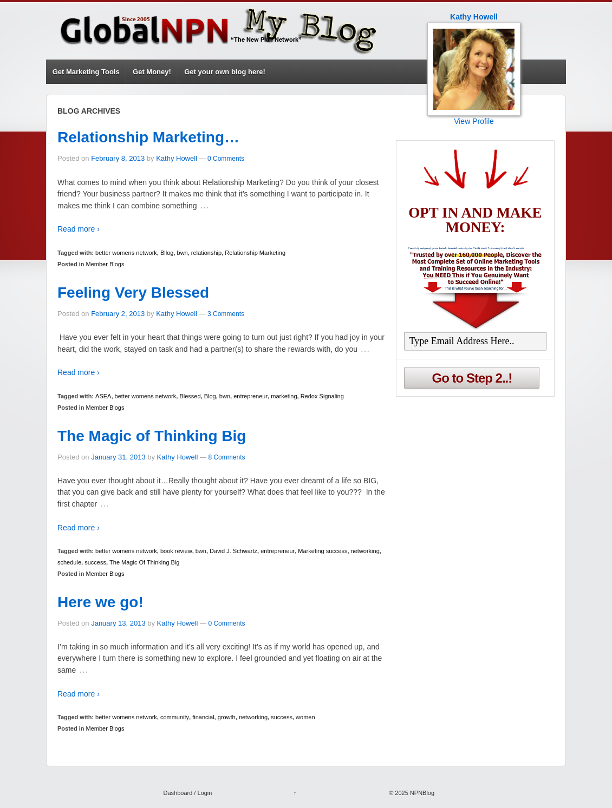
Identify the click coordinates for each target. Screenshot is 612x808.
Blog (210, 396)
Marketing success (322, 551)
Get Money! (152, 72)
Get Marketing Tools (86, 72)
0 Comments (225, 158)
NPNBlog (421, 793)
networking (365, 551)
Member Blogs (105, 264)
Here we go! (100, 602)
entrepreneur (250, 396)
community (174, 717)
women (305, 717)
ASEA (103, 396)
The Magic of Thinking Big (151, 436)
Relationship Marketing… (148, 137)
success (95, 562)
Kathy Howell (176, 158)
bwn (182, 252)
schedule (69, 562)
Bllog (166, 252)
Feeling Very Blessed (133, 292)
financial (203, 717)
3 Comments (225, 314)
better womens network (126, 252)
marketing (284, 396)
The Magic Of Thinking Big (144, 562)
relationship (206, 252)
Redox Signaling (322, 396)
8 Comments (226, 457)
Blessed (189, 396)
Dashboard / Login (187, 793)
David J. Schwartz (233, 551)
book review (176, 551)
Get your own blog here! (224, 72)
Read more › (78, 229)
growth (227, 717)
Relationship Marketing (255, 252)
